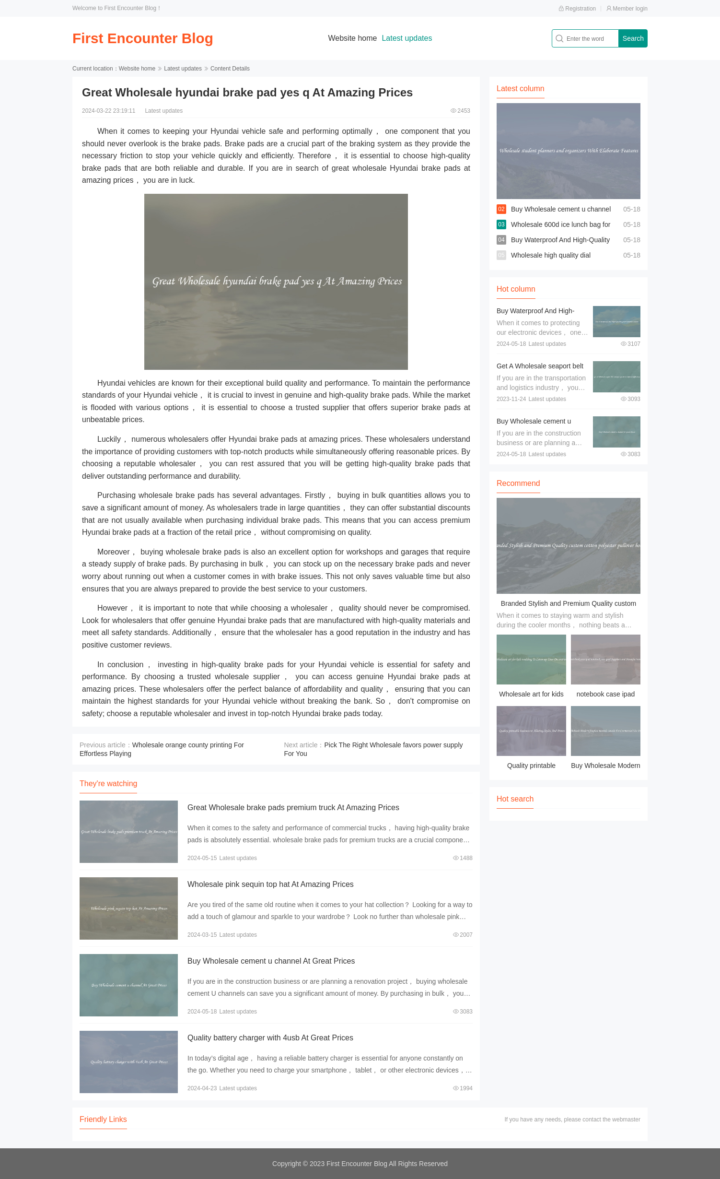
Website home (353, 38)
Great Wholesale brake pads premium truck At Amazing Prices (293, 807)
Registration (577, 8)
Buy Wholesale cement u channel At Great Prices (271, 961)
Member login (627, 8)
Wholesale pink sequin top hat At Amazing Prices (270, 884)
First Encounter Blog (143, 38)
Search (633, 38)
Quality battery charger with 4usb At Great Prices (270, 1038)
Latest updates (408, 38)
